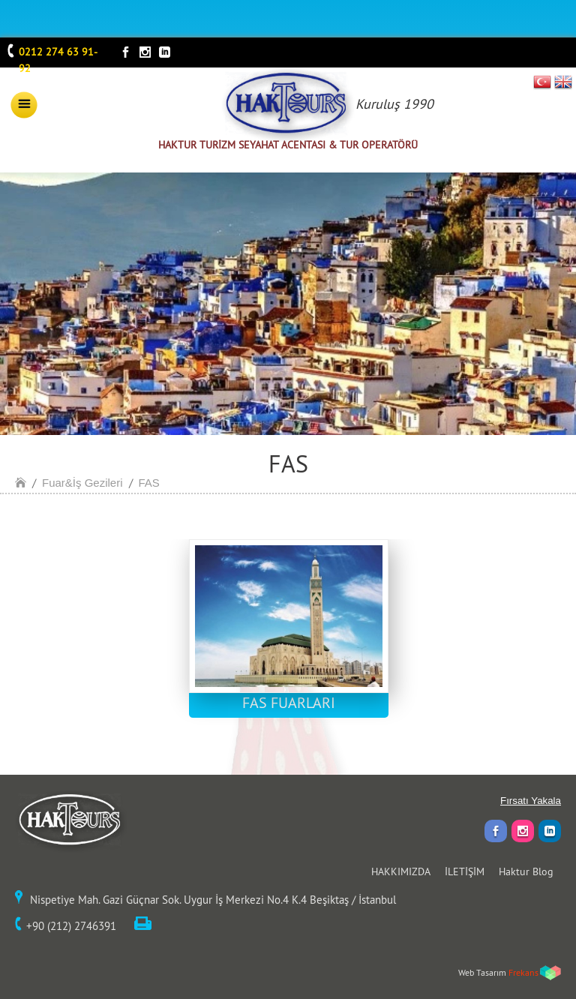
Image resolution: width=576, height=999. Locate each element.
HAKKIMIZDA (400, 871)
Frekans (523, 972)
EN (563, 82)
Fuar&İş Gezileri (82, 482)
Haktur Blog (526, 871)
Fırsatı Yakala (530, 800)
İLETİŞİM (464, 871)
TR (542, 82)
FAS (149, 482)
